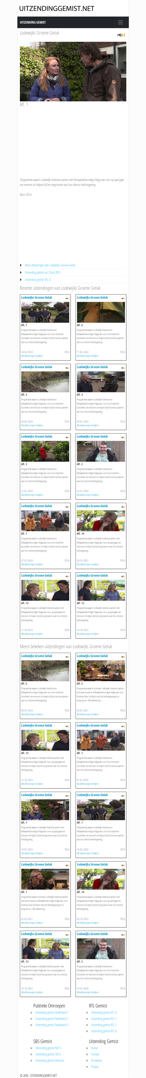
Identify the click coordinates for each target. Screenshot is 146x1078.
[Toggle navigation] (120, 22)
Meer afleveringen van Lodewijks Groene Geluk (50, 265)
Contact (95, 1054)
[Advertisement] (73, 138)
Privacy (94, 1066)
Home (94, 1048)
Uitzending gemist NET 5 (48, 1048)
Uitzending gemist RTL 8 (104, 1031)
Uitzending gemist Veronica (49, 1060)
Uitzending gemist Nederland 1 (51, 1012)
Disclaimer (96, 1060)
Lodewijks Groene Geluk (39, 32)
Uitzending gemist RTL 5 (104, 1018)
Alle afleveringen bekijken (32, 356)
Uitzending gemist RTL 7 (104, 1025)
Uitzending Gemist (33, 22)
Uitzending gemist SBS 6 (48, 1054)
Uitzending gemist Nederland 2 (51, 1018)
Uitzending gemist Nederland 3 (51, 1025)
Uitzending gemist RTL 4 (38, 279)
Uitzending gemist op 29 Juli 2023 (42, 272)
